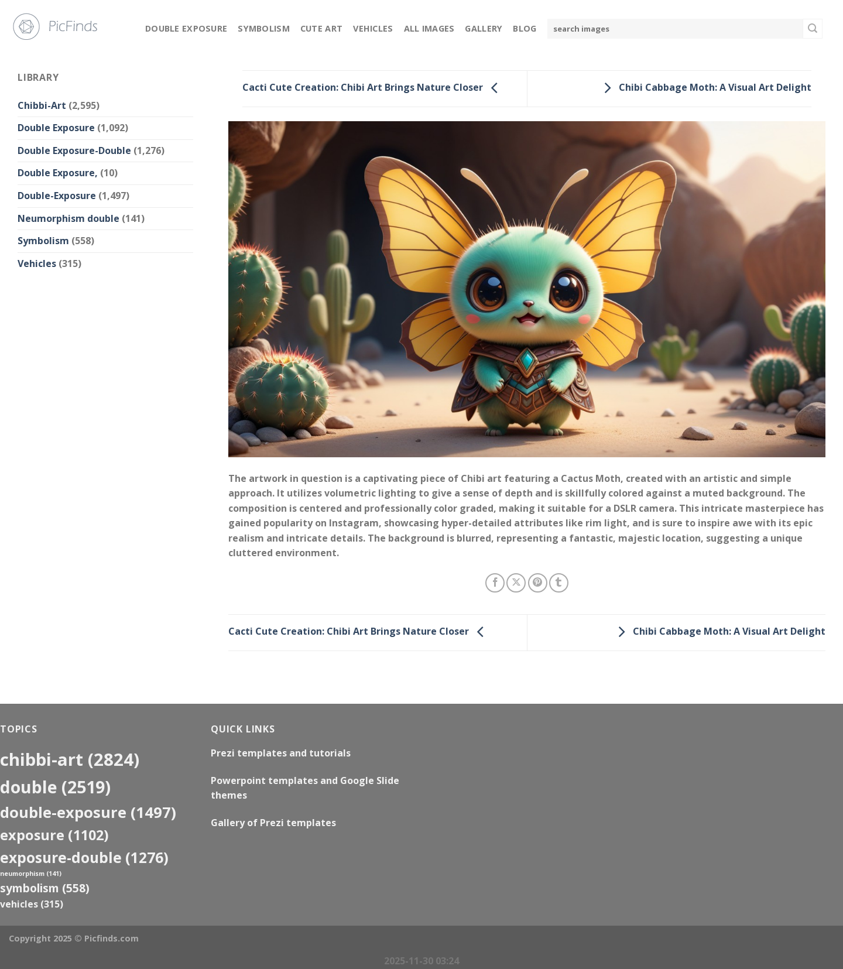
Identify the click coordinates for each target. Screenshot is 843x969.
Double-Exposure (57, 195)
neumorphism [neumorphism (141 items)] (30, 873)
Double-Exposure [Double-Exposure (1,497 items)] (88, 812)
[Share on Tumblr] (558, 583)
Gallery (483, 28)
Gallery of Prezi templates (273, 822)
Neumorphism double (68, 218)
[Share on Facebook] (495, 583)
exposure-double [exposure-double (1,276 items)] (84, 857)
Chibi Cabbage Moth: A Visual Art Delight (704, 87)
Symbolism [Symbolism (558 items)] (45, 888)
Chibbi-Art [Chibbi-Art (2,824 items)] (69, 759)
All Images (429, 28)
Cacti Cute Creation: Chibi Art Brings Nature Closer (373, 87)
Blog (524, 28)
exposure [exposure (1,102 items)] (54, 835)
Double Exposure (186, 28)
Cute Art (321, 28)
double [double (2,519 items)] (55, 786)
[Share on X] (516, 583)
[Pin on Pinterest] (537, 583)
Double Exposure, (58, 172)
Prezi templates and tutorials (281, 753)
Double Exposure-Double (74, 150)
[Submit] (813, 29)
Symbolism (264, 28)
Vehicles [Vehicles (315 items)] (31, 904)
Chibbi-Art (42, 105)
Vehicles (373, 28)
